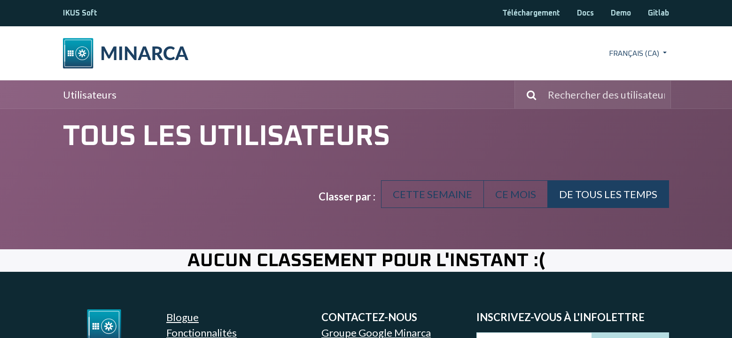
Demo (621, 13)
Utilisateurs (90, 94)
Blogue (182, 317)
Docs (585, 13)
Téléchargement (531, 13)
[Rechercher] (526, 94)
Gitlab (658, 13)
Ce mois (515, 194)
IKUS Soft (80, 13)
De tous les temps (608, 194)
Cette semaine (432, 194)
